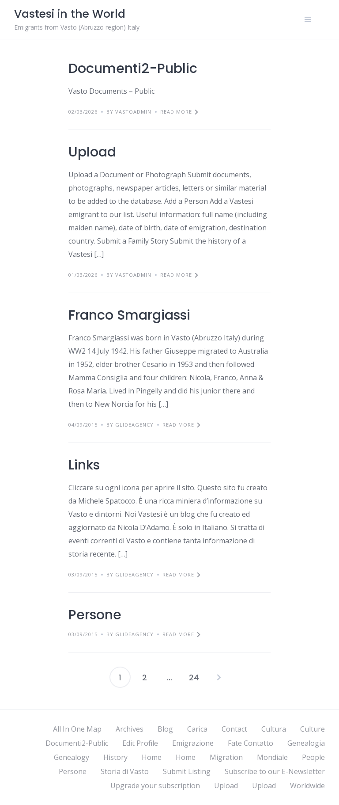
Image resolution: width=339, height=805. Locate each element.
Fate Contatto (250, 743)
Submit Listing (187, 771)
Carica (197, 729)
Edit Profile (140, 743)
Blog (165, 729)
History (115, 757)
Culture (312, 729)
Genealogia (306, 743)
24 (194, 677)
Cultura (273, 729)
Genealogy (71, 757)
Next (219, 677)
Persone (94, 615)
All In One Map (77, 729)
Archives (129, 729)
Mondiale (272, 757)
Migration (226, 757)
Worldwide (307, 785)
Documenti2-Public (132, 68)
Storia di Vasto (125, 771)
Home (152, 757)
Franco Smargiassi (129, 315)
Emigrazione (193, 743)
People (313, 757)
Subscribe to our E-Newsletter (275, 771)
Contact (234, 729)
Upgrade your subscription (155, 785)
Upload (92, 152)
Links (84, 465)
